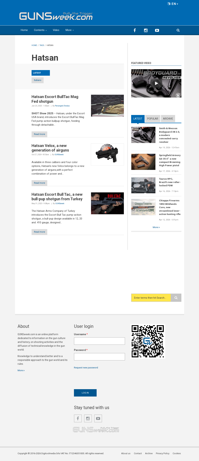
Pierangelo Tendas (62, 106)
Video (56, 30)
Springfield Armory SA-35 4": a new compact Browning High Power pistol (170, 160)
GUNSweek (59, 155)
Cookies (177, 455)
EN (173, 4)
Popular (152, 118)
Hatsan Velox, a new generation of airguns (50, 148)
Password (81, 351)
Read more (40, 134)
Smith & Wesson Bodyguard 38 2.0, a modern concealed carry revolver (169, 135)
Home (24, 30)
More (69, 30)
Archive (168, 118)
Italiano (40, 80)
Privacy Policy (163, 455)
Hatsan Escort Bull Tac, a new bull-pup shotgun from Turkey (57, 197)
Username (81, 335)
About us (127, 455)
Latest (137, 118)
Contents (39, 30)
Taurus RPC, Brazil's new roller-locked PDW (170, 183)
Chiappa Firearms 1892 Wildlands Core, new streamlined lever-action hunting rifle (170, 208)
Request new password (87, 368)
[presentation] (100, 379)
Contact (139, 455)
